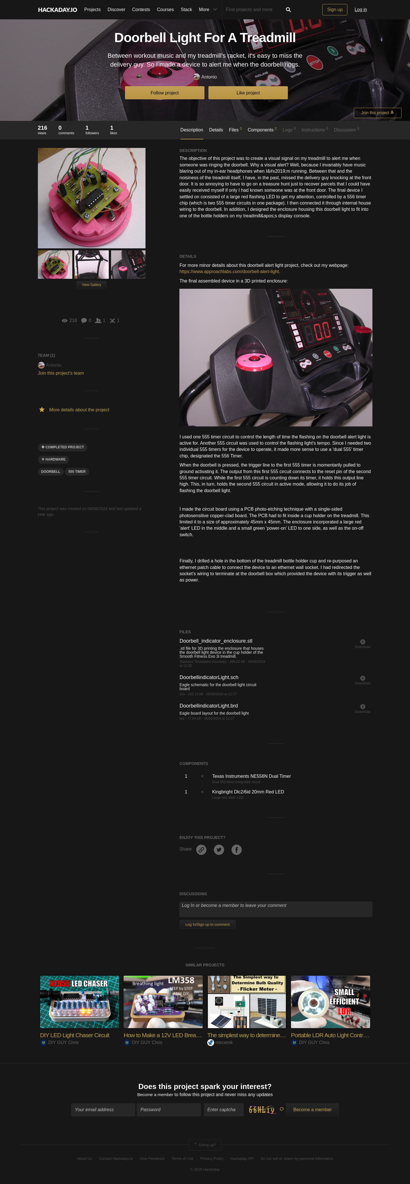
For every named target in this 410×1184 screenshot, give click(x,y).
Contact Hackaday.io (116, 1159)
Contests (141, 9)
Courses (165, 9)
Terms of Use (183, 1159)
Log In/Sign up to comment (207, 924)
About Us (84, 1159)
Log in (360, 9)
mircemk (220, 1042)
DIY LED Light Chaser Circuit (76, 1035)
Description (192, 129)
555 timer (77, 472)
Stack (186, 9)
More (209, 9)
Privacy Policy (212, 1159)
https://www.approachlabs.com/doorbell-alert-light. (229, 271)
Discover (116, 9)
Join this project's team (61, 373)
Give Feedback (152, 1159)
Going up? (204, 1146)
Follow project (165, 92)
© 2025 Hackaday (205, 1170)
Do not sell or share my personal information (297, 1159)
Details (216, 129)
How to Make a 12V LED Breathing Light (175, 1035)
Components (262, 129)
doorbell (50, 472)
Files (235, 129)
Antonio (205, 77)
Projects (92, 9)
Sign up (335, 9)
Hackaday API (242, 1159)
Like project (248, 92)
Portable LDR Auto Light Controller (334, 1035)
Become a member (155, 1095)
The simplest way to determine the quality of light (268, 1035)
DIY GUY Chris (59, 1042)
